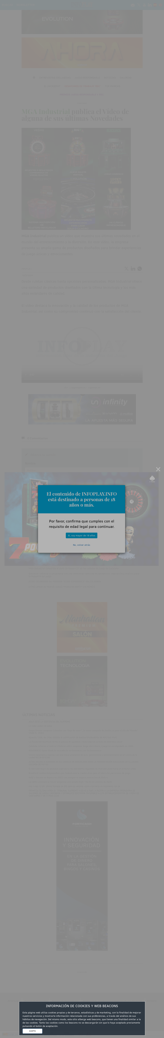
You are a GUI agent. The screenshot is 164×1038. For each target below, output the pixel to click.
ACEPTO (32, 1031)
